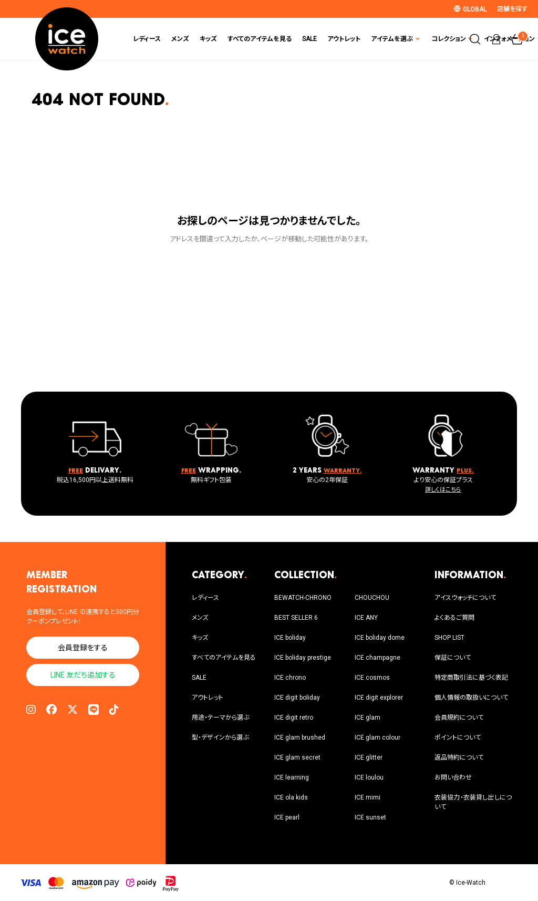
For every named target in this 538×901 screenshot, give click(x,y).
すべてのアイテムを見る (207, 39)
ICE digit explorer (379, 697)
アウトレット (291, 39)
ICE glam (367, 717)
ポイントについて (457, 737)
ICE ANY (366, 617)
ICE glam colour (377, 737)
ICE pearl (286, 817)
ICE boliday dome (380, 637)
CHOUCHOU (372, 597)
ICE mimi (367, 797)
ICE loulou (369, 777)
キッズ (155, 39)
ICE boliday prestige (302, 657)
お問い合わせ (453, 777)
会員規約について (458, 717)
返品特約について (458, 757)
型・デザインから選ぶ (220, 737)
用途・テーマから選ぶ (220, 717)
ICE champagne (377, 657)
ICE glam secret (297, 757)
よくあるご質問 (454, 617)
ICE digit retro (293, 717)
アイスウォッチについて (465, 597)
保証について (452, 657)
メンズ (128, 39)
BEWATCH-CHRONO (303, 597)
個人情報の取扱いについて (471, 697)
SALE (257, 39)
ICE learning (291, 777)
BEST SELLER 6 (296, 617)
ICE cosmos (372, 677)
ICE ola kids (291, 797)
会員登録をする (83, 647)
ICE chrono (290, 677)
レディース (94, 39)
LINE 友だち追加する (83, 675)
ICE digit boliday (297, 697)
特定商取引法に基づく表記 (471, 677)
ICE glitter (368, 757)
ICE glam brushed (299, 737)
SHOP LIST (449, 637)
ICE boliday (290, 637)
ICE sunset (370, 817)
